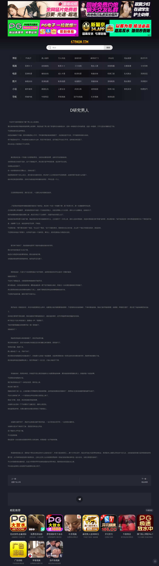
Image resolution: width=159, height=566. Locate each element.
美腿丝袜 (94, 81)
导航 (14, 96)
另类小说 (111, 89)
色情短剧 (111, 97)
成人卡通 (61, 73)
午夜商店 (45, 97)
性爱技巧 (144, 89)
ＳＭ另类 (144, 66)
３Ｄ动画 (78, 66)
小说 (14, 88)
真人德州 (45, 58)
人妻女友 (61, 89)
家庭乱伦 (45, 89)
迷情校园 (94, 89)
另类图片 (144, 81)
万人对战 (61, 58)
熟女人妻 (94, 66)
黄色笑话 (127, 89)
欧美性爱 (78, 73)
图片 (14, 81)
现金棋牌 (127, 58)
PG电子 (28, 58)
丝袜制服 (111, 66)
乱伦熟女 (127, 73)
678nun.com (79, 42)
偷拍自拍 (45, 73)
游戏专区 (78, 58)
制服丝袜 (94, 73)
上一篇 (43, 481)
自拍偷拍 (45, 66)
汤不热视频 (78, 97)
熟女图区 (127, 81)
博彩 (14, 58)
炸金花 (111, 58)
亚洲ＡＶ (28, 66)
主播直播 (127, 66)
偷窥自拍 (28, 81)
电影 (14, 73)
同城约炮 (28, 97)
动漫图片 (78, 81)
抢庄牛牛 (144, 58)
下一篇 (115, 481)
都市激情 (28, 89)
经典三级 (111, 73)
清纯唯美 (111, 81)
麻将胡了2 (95, 58)
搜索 (108, 47)
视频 (14, 65)
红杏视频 (94, 97)
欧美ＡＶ (61, 66)
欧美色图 (61, 81)
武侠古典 (78, 89)
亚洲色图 (45, 81)
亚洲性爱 (28, 73)
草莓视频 (61, 97)
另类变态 (144, 73)
